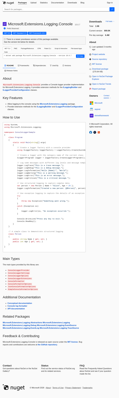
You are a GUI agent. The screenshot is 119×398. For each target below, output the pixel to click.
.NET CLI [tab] (7, 48)
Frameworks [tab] (23, 65)
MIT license (72, 342)
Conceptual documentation (19, 303)
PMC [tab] (15, 48)
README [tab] (9, 65)
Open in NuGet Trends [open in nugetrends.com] (101, 84)
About (48, 388)
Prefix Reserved (13, 28)
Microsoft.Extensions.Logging (53, 104)
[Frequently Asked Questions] (82, 365)
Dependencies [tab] (39, 65)
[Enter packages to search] (56, 9)
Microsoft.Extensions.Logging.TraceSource (59, 328)
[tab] (22, 2)
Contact (7, 365)
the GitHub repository (47, 345)
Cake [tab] (6, 52)
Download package (100, 69)
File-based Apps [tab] (76, 48)
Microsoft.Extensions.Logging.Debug (19, 325)
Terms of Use (58, 388)
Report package (99, 89)
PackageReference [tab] (27, 48)
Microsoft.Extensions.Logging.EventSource (56, 325)
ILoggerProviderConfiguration (16, 90)
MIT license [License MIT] (97, 64)
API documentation (16, 309)
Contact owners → (107, 97)
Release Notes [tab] (11, 70)
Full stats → (110, 21)
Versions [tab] (66, 65)
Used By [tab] (54, 65)
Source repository (99, 59)
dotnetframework (102, 116)
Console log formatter (17, 306)
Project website (98, 54)
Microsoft (98, 103)
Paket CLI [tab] (47, 48)
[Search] (111, 9)
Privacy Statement (73, 388)
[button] (80, 56)
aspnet (97, 109)
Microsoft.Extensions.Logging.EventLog (21, 328)
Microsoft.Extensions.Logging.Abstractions (22, 323)
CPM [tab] (39, 48)
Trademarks (87, 388)
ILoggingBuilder (70, 87)
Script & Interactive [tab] (61, 48)
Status (44, 365)
